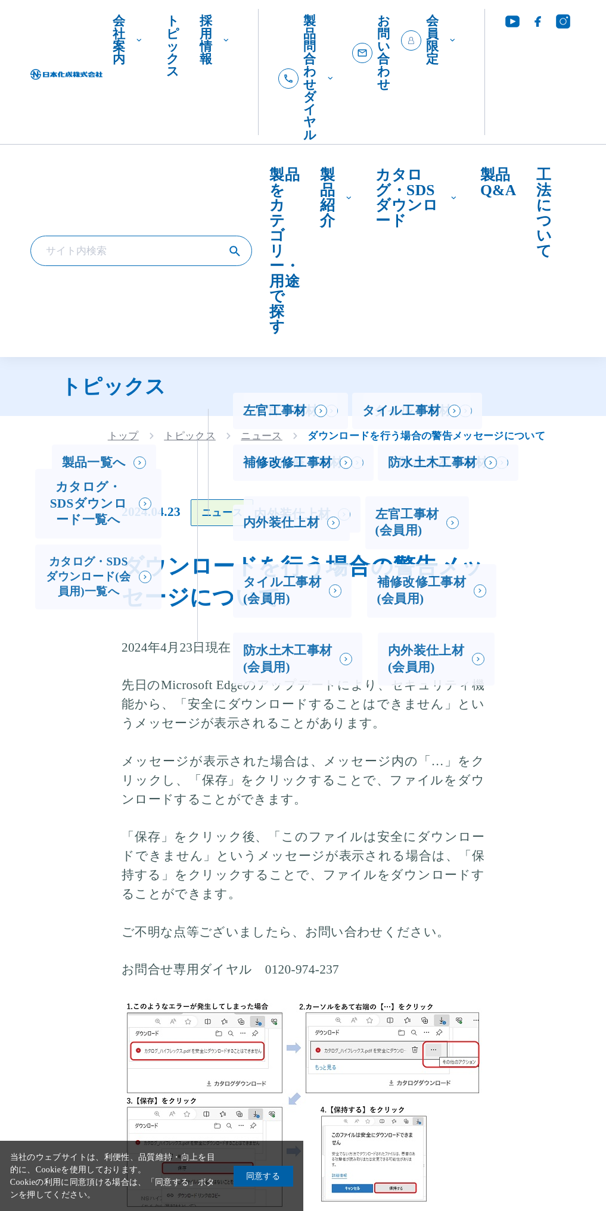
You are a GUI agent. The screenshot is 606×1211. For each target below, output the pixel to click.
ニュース (261, 436)
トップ (123, 436)
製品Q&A (498, 182)
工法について (544, 212)
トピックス (172, 46)
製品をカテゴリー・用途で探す (284, 250)
